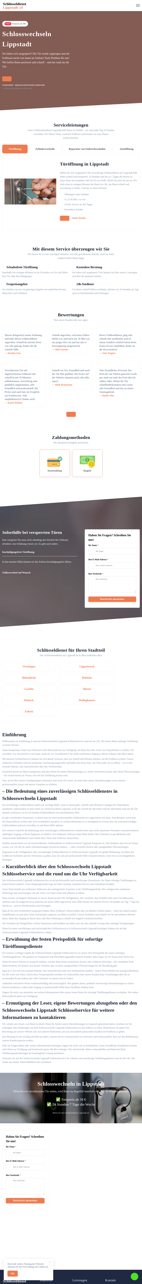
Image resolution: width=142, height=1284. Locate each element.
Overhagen (23, 666)
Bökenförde (118, 666)
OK (13, 1273)
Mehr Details (79, 218)
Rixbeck (23, 688)
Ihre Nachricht (95, 574)
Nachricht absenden (112, 599)
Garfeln (70, 677)
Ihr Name (92, 545)
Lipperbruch (71, 666)
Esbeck (118, 688)
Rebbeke (24, 677)
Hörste (118, 677)
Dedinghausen (71, 688)
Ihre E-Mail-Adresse (97, 559)
